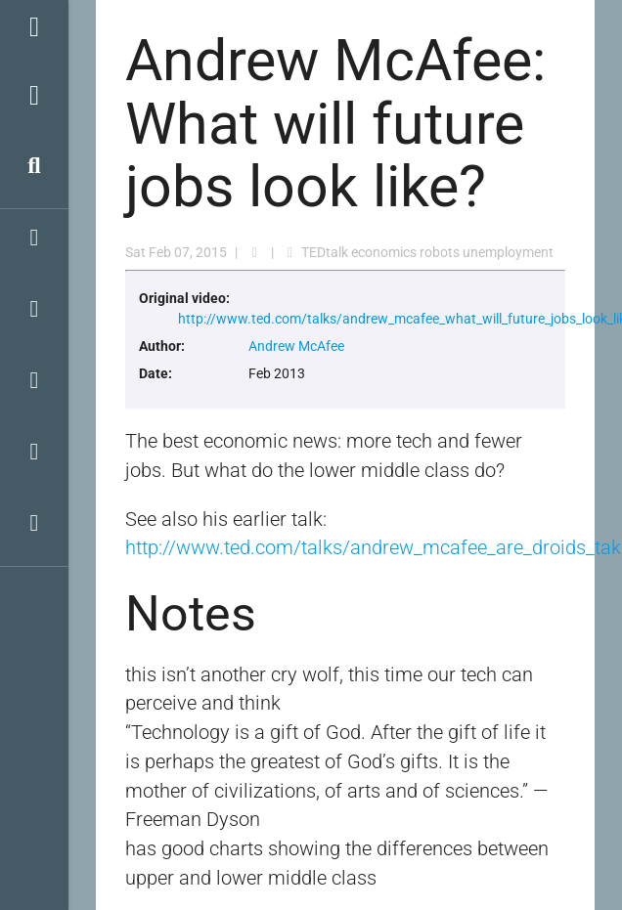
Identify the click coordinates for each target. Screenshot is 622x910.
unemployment (508, 252)
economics (384, 252)
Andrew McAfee (296, 346)
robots (440, 252)
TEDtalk (324, 252)
